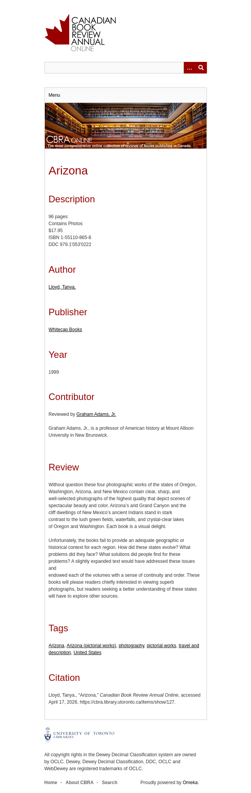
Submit (201, 67)
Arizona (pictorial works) (91, 645)
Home (50, 782)
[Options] (189, 67)
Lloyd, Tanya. (62, 287)
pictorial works (161, 645)
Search (109, 782)
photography (131, 645)
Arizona (57, 645)
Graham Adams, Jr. (96, 414)
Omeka (190, 782)
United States (87, 652)
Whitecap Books (65, 329)
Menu (54, 95)
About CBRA (80, 782)
